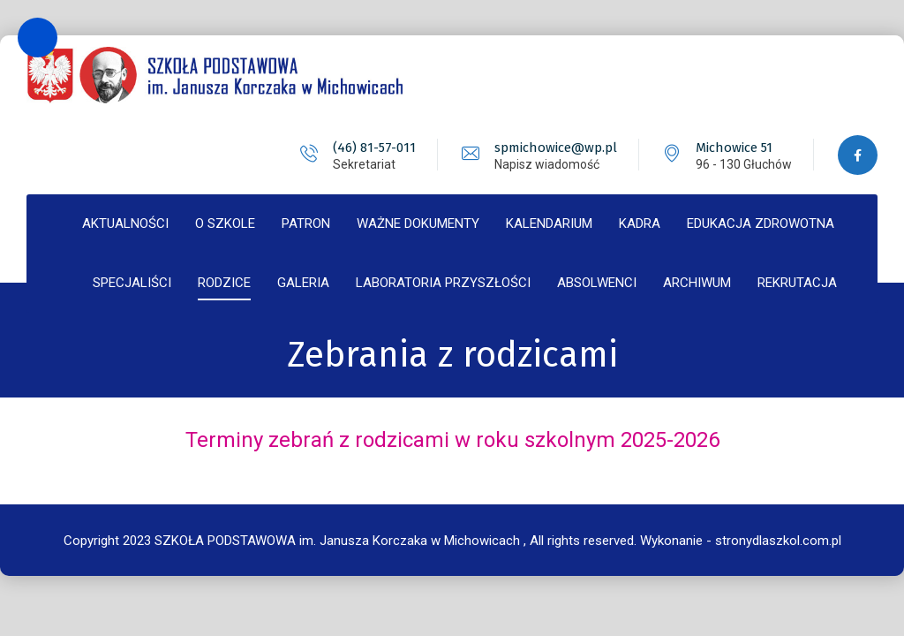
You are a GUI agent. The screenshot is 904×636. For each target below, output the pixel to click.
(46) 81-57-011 (374, 147)
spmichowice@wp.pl (555, 147)
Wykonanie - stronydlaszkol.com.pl (740, 541)
